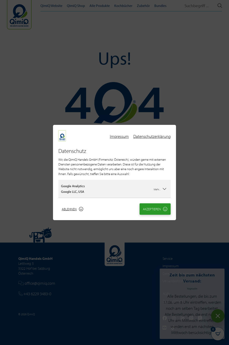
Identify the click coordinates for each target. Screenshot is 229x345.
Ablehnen (72, 209)
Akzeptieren (155, 209)
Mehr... (160, 189)
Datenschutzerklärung (152, 136)
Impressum (119, 136)
